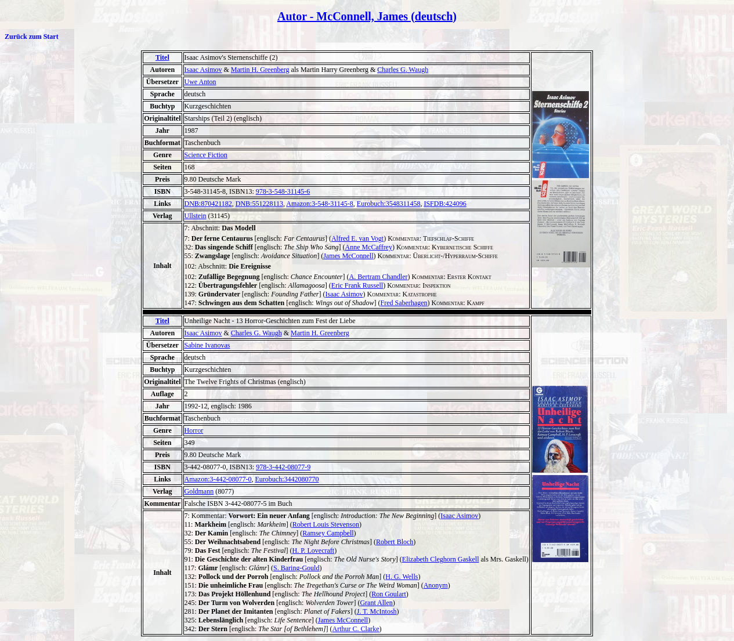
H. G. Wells (401, 577)
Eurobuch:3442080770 (287, 479)
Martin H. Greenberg (260, 70)
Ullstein (196, 216)
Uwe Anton (200, 82)
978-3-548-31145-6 (283, 191)
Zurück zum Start (32, 36)
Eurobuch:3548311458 (389, 204)
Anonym (436, 585)
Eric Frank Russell (357, 285)
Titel (162, 57)
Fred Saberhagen (404, 303)
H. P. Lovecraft (313, 550)
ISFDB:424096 (445, 204)
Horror (194, 430)
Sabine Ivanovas (207, 345)
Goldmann (199, 491)
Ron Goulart (388, 594)
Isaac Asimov (203, 70)
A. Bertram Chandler (378, 277)
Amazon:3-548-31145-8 (319, 204)
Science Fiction (206, 155)
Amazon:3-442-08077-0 (218, 479)
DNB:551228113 (259, 204)
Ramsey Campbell (327, 533)
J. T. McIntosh (377, 611)
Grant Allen (376, 603)
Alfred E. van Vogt (357, 238)
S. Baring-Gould (296, 568)
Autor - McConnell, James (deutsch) (367, 16)
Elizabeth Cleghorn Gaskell (440, 559)
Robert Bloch (394, 542)
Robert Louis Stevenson (325, 524)
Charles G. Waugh (402, 70)
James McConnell (348, 256)
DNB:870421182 (208, 204)
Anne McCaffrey (368, 247)
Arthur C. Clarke (355, 629)
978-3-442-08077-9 (283, 467)
